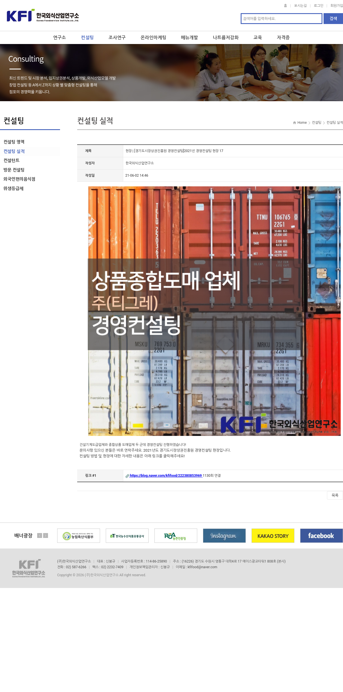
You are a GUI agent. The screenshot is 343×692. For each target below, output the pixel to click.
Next (45, 534)
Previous (39, 534)
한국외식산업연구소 (43, 15)
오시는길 (300, 6)
